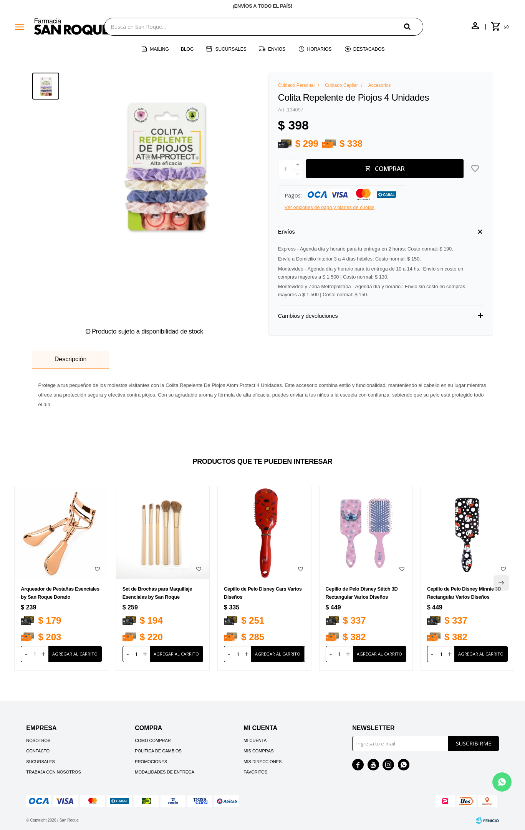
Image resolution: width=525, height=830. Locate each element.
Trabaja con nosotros (53, 772)
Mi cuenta (255, 740)
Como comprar (153, 740)
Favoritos (255, 772)
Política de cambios (158, 751)
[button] (413, 26)
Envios (276, 49)
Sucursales (230, 49)
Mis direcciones (262, 761)
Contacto (38, 751)
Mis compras (258, 751)
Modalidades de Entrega (164, 772)
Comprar (390, 168)
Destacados (369, 49)
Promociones (151, 761)
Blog (187, 49)
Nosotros (38, 740)
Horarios (319, 49)
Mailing (159, 49)
